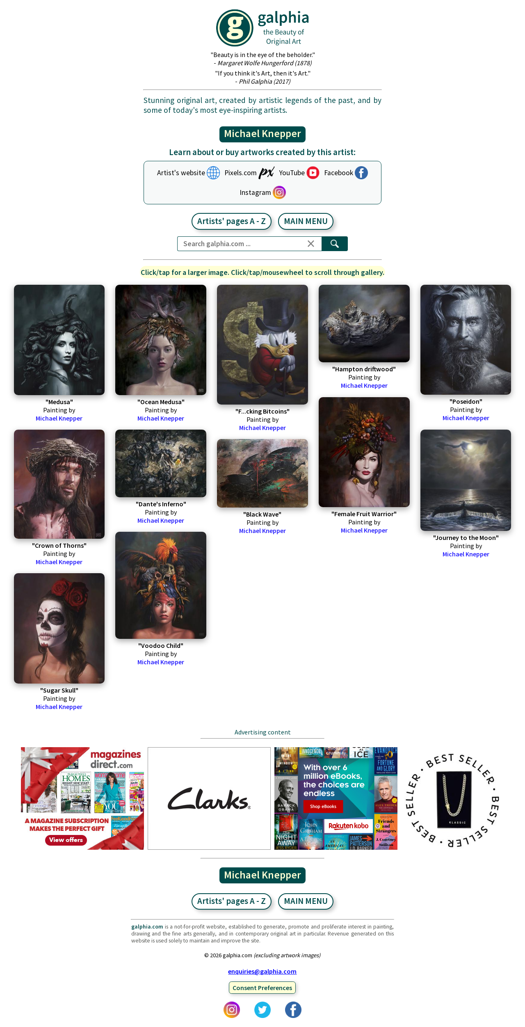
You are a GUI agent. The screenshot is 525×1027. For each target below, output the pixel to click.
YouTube (292, 172)
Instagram (255, 192)
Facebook (338, 172)
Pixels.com (240, 172)
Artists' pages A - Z (231, 221)
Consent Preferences (262, 988)
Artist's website (181, 172)
